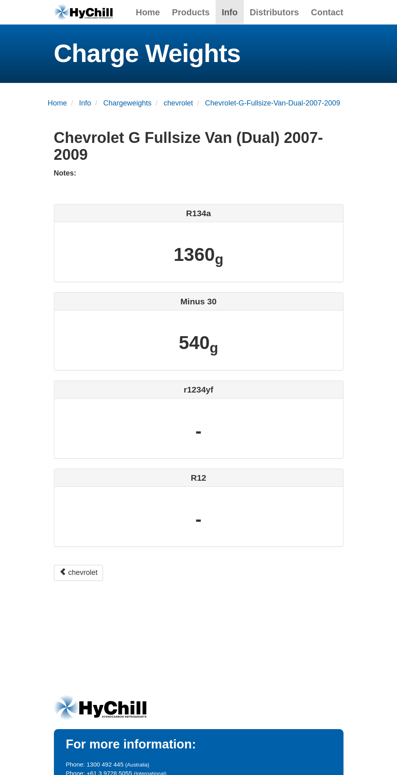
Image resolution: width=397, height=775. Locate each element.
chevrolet (78, 572)
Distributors (274, 12)
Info (230, 12)
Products (191, 12)
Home (148, 12)
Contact (327, 12)
